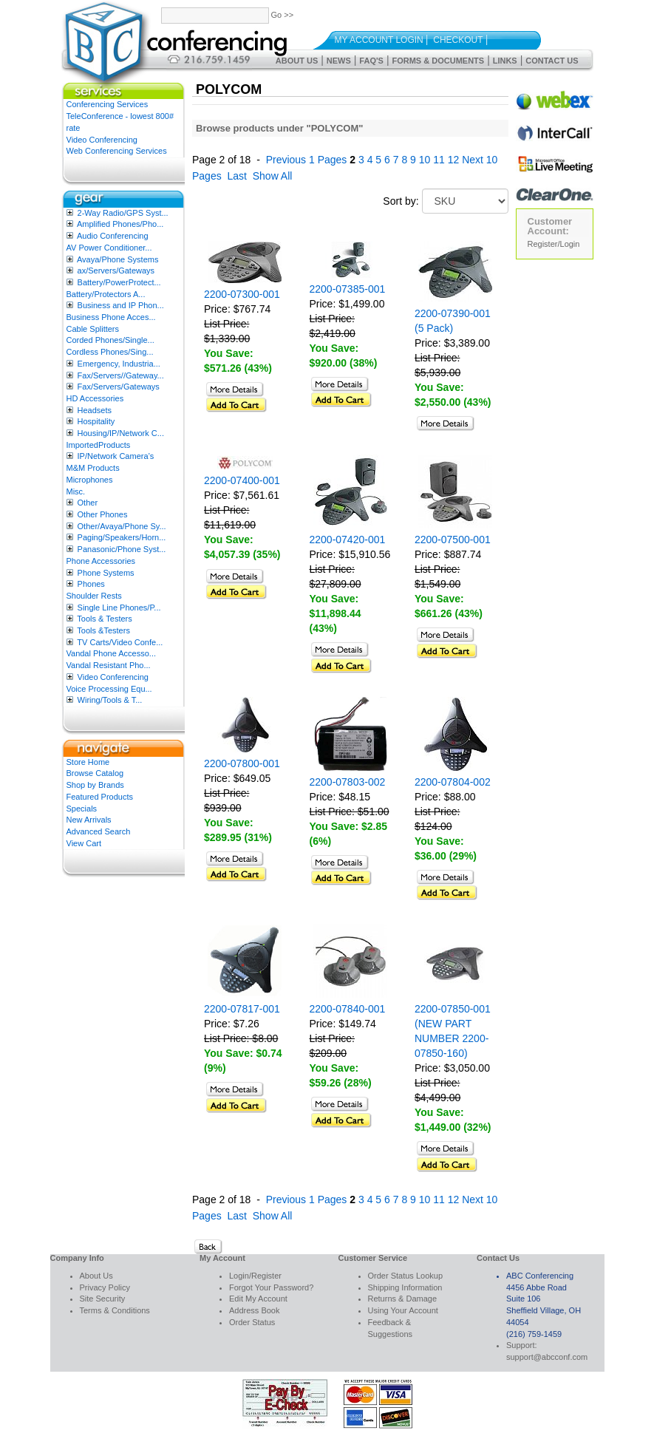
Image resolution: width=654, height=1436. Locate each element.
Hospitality (96, 421)
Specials (82, 808)
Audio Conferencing (113, 235)
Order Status (252, 1322)
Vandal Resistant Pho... (109, 665)
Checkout (458, 40)
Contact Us (551, 60)
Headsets (95, 410)
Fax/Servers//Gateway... (121, 375)
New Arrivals (89, 819)
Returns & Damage (402, 1298)
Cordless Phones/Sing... (110, 351)
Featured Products (100, 796)
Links (505, 60)
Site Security (103, 1298)
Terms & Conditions (115, 1310)
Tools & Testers (104, 618)
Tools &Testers (103, 630)
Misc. (76, 491)
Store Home (88, 762)
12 (454, 160)
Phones (91, 583)
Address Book (254, 1310)
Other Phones (103, 514)
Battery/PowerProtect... (119, 282)
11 (439, 160)
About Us (297, 60)
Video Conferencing (102, 139)
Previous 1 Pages (306, 160)
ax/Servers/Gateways (116, 270)
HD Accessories (95, 398)
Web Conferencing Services (117, 150)
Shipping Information (405, 1287)
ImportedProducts (99, 444)
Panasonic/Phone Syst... (122, 549)
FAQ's (371, 60)
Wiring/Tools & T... (110, 699)
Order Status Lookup (405, 1275)
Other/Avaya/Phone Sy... (122, 526)
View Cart (84, 843)
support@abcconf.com (546, 1356)
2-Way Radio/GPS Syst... (123, 212)
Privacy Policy (105, 1287)
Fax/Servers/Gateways (119, 386)
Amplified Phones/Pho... (120, 224)
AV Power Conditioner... (109, 247)
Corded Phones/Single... (110, 340)
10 (425, 160)
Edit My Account (258, 1298)
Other (88, 502)
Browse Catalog (95, 773)
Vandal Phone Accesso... (112, 653)
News (339, 60)
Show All (273, 176)
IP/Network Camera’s (116, 456)
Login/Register (255, 1275)
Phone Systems (106, 572)
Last (236, 176)
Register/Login (554, 243)
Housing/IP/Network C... (121, 433)
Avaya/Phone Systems (117, 259)
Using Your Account (403, 1310)
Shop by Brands (95, 784)
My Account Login (379, 40)
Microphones (90, 479)
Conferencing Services (108, 104)
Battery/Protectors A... (106, 294)
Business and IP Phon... (121, 305)
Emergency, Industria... (119, 363)
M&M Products (93, 467)
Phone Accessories (101, 561)
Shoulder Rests (94, 595)
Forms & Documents (438, 60)
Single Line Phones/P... (119, 607)
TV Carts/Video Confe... (120, 642)
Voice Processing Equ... (109, 688)
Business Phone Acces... (111, 317)
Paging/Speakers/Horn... (122, 537)
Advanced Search (99, 831)
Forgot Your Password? (271, 1287)
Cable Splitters (93, 328)
